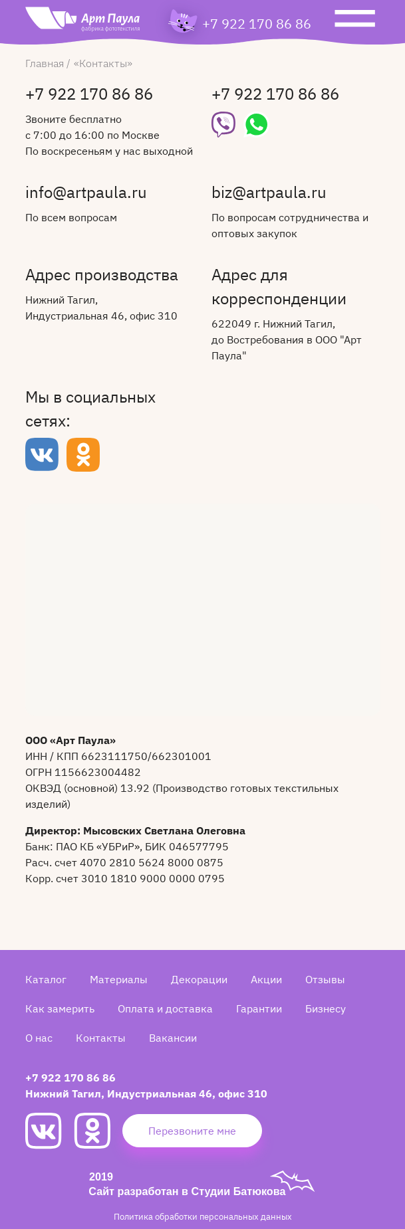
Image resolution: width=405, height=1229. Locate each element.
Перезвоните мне (192, 1130)
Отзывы (325, 979)
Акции (266, 979)
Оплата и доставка (165, 1008)
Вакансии (173, 1037)
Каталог (46, 979)
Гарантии (259, 1008)
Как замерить (59, 1008)
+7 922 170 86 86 (256, 24)
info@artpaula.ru (86, 193)
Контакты (101, 1037)
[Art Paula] (82, 23)
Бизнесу (325, 1008)
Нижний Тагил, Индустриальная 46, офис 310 (146, 1093)
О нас (39, 1037)
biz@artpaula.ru (269, 193)
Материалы (119, 979)
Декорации (199, 979)
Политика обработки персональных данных (203, 1216)
